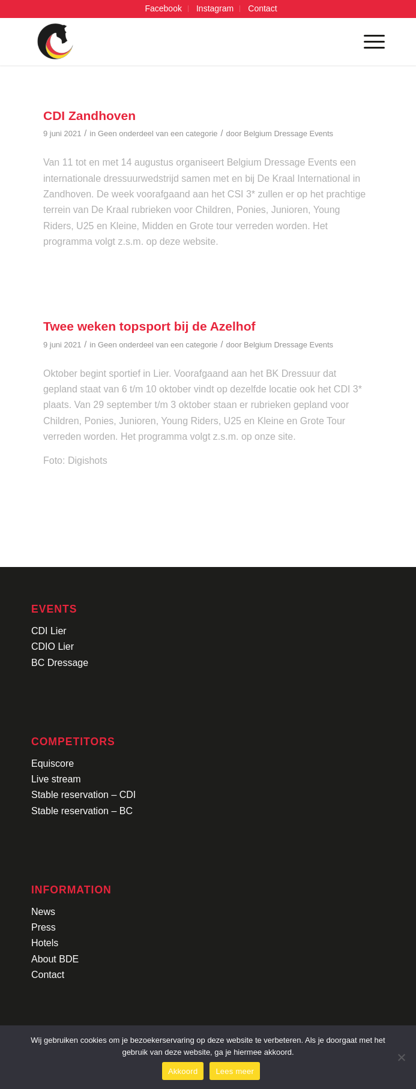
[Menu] (368, 41)
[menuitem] (163, 8)
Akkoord (182, 1071)
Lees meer (235, 1071)
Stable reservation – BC (82, 811)
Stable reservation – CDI (83, 795)
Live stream (56, 779)
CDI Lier (49, 631)
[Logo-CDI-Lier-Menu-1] (172, 41)
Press (43, 927)
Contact (47, 975)
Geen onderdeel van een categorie (157, 133)
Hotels (44, 943)
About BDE (55, 959)
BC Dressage (59, 663)
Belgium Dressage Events (288, 133)
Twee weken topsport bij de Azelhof (149, 326)
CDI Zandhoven (89, 115)
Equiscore (52, 763)
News (43, 912)
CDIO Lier (52, 646)
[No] (401, 1057)
